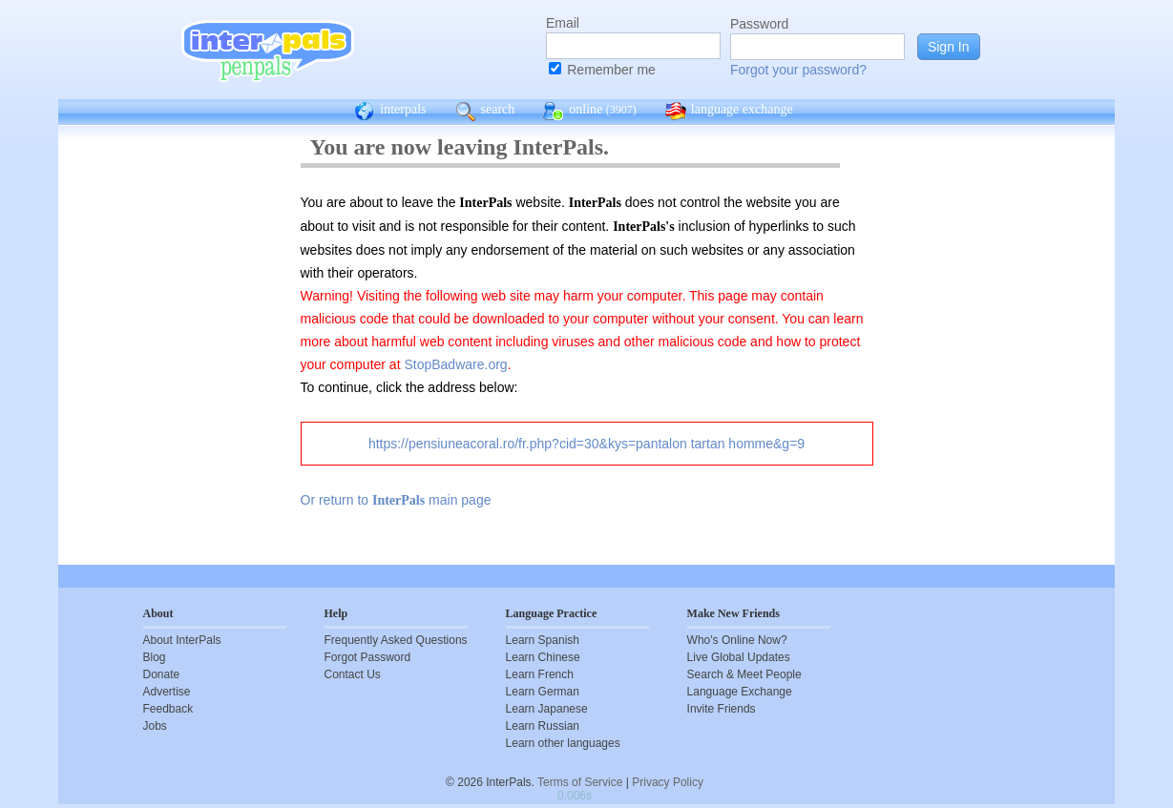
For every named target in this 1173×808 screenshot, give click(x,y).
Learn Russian (542, 726)
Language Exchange (739, 691)
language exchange (729, 111)
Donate (161, 674)
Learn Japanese (547, 708)
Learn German (542, 691)
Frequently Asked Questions (396, 640)
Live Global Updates (738, 657)
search (485, 111)
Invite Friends (721, 708)
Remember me (611, 69)
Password (759, 23)
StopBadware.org (455, 364)
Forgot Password (368, 657)
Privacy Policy (667, 782)
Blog (154, 657)
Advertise (167, 691)
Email (562, 23)
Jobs (155, 726)
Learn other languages (563, 743)
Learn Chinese (543, 657)
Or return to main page (396, 500)
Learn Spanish (542, 640)
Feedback (168, 708)
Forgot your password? (798, 69)
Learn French (540, 674)
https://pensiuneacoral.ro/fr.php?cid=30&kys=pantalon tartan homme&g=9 (586, 443)
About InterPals (182, 640)
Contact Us (353, 674)
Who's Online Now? (737, 640)
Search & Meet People (744, 674)
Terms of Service (579, 782)
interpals (390, 111)
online (590, 111)
